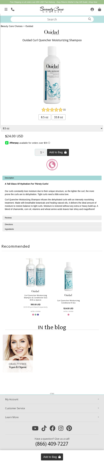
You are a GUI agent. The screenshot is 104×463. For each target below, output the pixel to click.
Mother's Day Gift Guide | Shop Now (82, 2)
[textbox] (52, 19)
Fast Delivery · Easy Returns (56, 2)
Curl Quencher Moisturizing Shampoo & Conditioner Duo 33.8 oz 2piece (35, 297)
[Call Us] (12, 9)
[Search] (89, 19)
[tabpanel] (52, 196)
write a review (36, 311)
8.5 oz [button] (44, 117)
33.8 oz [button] (58, 117)
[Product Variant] (52, 128)
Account (11, 399)
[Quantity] (40, 152)
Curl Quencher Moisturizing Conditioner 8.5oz (68, 301)
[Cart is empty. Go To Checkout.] (99, 9)
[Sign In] (91, 9)
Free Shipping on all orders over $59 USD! (27, 2)
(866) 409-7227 (52, 443)
